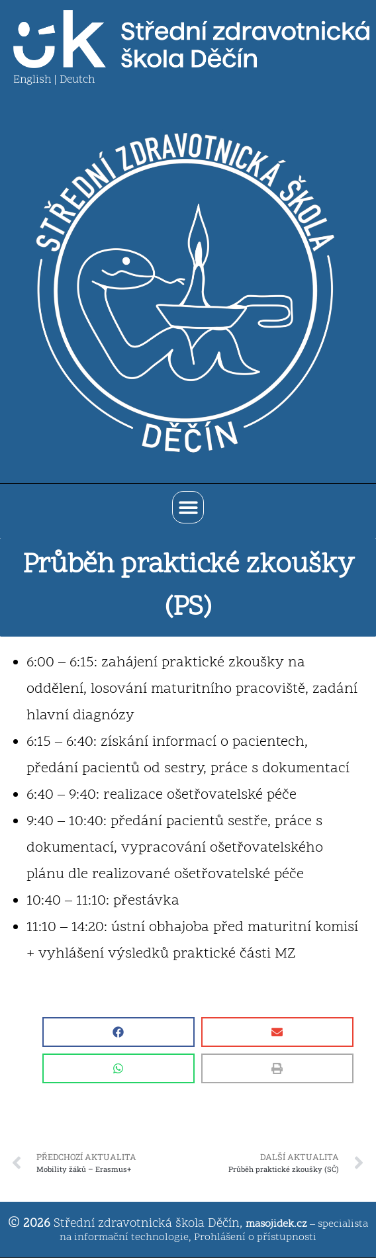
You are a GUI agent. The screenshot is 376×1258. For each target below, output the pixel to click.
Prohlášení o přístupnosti (255, 1237)
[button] (188, 507)
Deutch (77, 80)
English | (36, 80)
